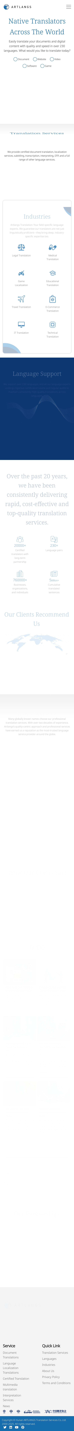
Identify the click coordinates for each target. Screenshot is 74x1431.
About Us (48, 1371)
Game (48, 65)
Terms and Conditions (56, 1383)
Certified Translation (16, 1379)
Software (32, 65)
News (6, 1406)
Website (41, 59)
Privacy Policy (51, 1377)
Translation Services (55, 1353)
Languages (49, 1359)
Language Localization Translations (11, 1368)
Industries (48, 1365)
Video (57, 59)
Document (23, 59)
